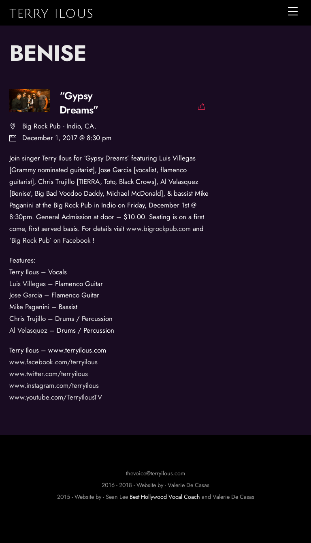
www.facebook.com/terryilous (54, 362)
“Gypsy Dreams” (79, 103)
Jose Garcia (25, 295)
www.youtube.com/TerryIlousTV (55, 397)
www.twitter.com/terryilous (49, 373)
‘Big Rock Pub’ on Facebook (50, 240)
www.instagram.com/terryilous (55, 385)
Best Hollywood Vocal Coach (165, 497)
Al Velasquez (29, 330)
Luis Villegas (28, 284)
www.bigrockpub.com (158, 228)
